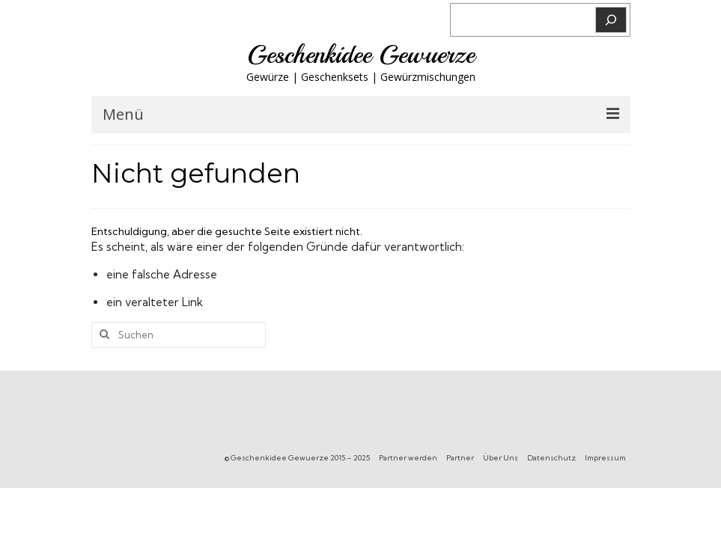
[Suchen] (611, 20)
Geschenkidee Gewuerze (361, 54)
